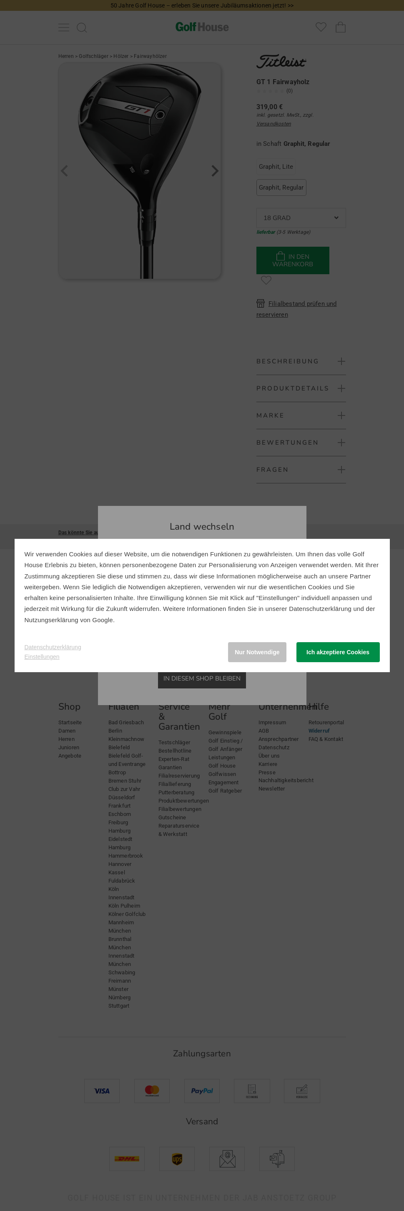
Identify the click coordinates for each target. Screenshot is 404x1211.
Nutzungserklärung (51, 619)
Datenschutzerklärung (320, 608)
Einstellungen (42, 656)
